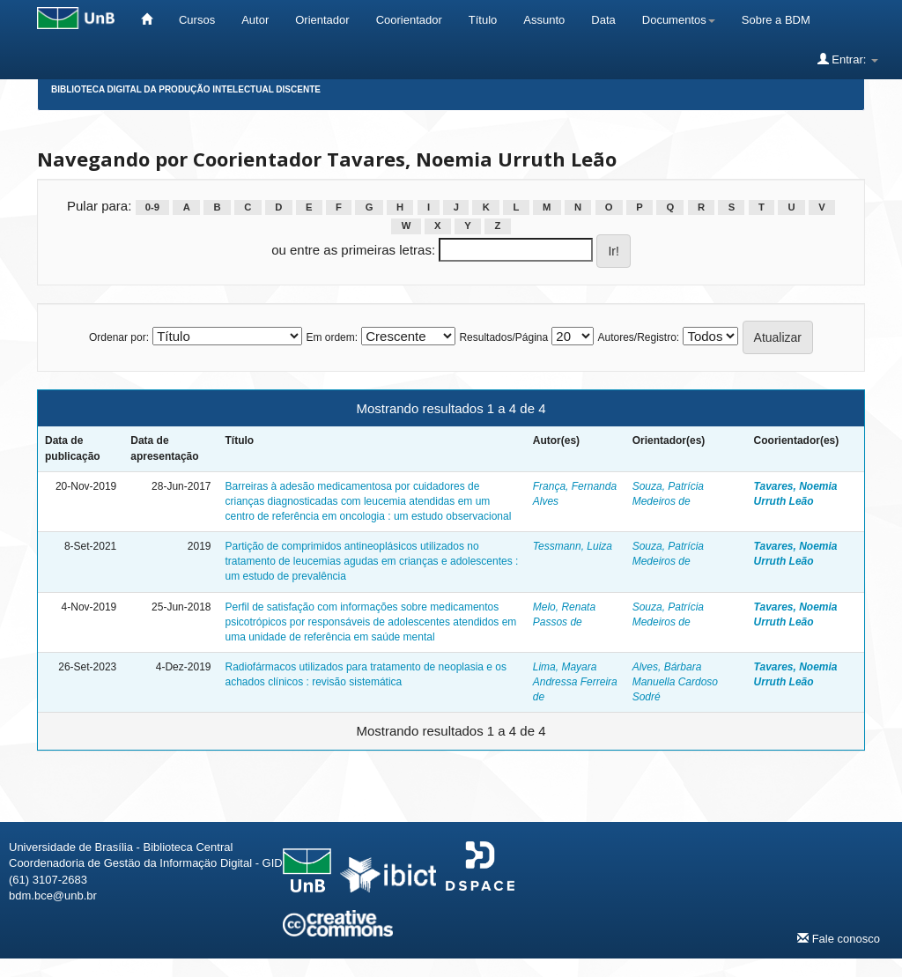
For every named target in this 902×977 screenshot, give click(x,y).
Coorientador (409, 19)
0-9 (152, 207)
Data (603, 19)
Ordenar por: (119, 337)
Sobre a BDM (776, 19)
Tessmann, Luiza (572, 546)
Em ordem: (332, 337)
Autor (255, 19)
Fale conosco (838, 938)
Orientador (322, 19)
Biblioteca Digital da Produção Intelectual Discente (186, 89)
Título (483, 19)
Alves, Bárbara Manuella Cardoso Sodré (675, 682)
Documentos (678, 19)
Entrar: (847, 59)
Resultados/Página (503, 337)
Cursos (197, 19)
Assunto (544, 19)
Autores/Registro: (638, 337)
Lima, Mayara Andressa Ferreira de (575, 682)
